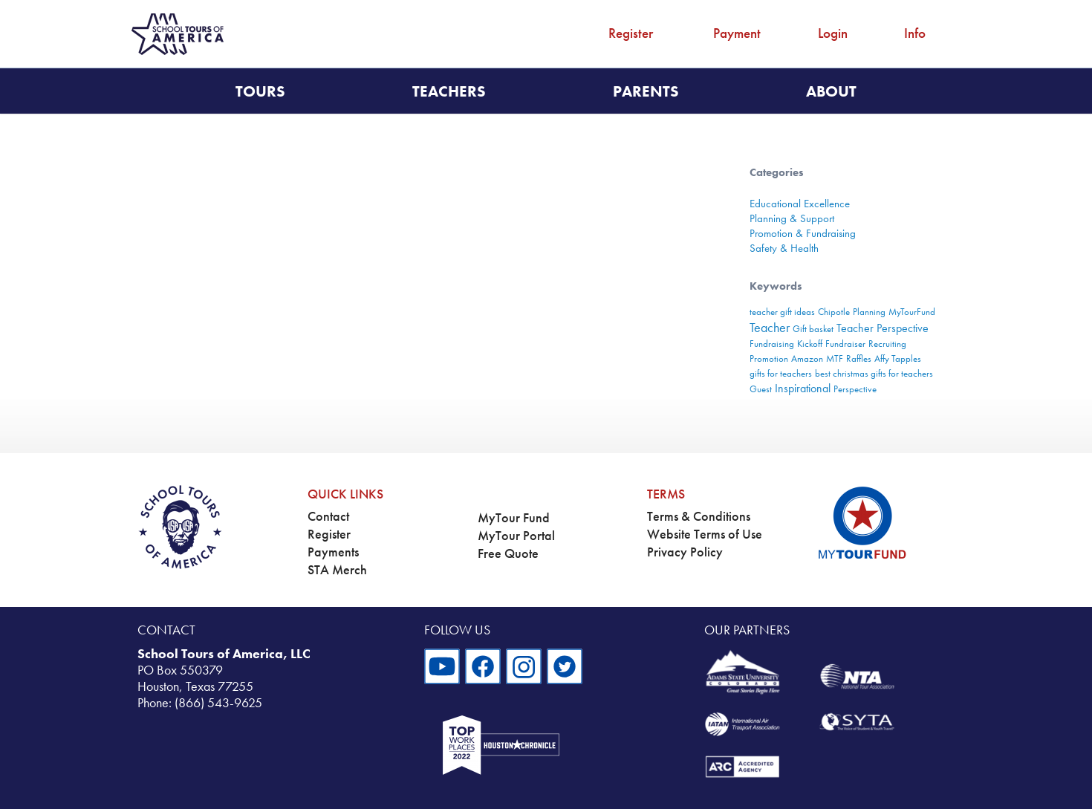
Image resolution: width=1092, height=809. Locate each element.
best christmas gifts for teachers (874, 373)
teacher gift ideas (782, 311)
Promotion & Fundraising (803, 233)
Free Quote (508, 553)
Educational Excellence (800, 203)
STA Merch (337, 570)
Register (630, 33)
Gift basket (813, 328)
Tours (260, 91)
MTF (834, 358)
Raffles (858, 358)
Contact (328, 516)
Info (915, 33)
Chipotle (834, 311)
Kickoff (809, 343)
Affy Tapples (897, 358)
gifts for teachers (781, 373)
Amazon (807, 358)
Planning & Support (792, 218)
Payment (737, 33)
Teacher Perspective (882, 328)
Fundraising (772, 343)
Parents (646, 91)
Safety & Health (784, 248)
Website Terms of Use (704, 534)
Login (833, 33)
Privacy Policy (685, 552)
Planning (869, 311)
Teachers (449, 91)
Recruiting (887, 343)
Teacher (770, 327)
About (831, 91)
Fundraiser (845, 343)
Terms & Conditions (698, 516)
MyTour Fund (514, 518)
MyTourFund (911, 311)
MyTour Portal (516, 536)
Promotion (769, 358)
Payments (333, 552)
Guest (761, 389)
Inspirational (803, 388)
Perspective (855, 389)
